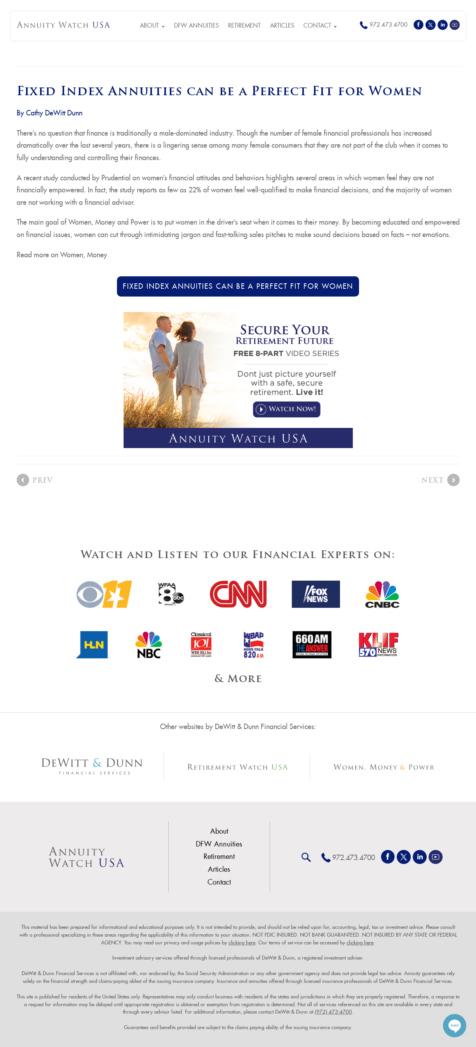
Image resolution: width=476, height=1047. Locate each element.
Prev (42, 481)
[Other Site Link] (92, 766)
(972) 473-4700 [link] (333, 1012)
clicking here (241, 942)
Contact (320, 26)
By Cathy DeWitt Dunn (49, 112)
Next (432, 481)
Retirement (244, 26)
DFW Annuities (196, 26)
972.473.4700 (389, 24)
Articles (282, 26)
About (152, 26)
